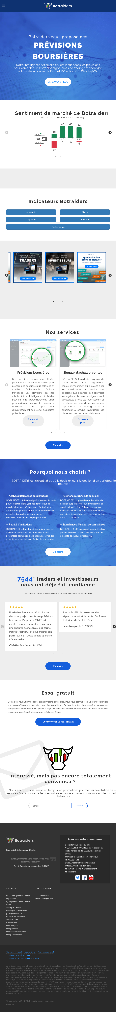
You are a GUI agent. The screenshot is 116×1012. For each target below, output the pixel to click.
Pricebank (44, 895)
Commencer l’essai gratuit (58, 721)
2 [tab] (60, 156)
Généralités (11, 922)
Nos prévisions (13, 928)
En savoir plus (58, 81)
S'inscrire (58, 445)
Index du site (12, 919)
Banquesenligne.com (44, 898)
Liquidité (31, 219)
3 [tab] (62, 301)
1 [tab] (55, 156)
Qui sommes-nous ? (14, 952)
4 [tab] (64, 432)
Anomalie (31, 212)
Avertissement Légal (46, 952)
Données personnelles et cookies (19, 958)
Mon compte (12, 925)
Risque (85, 212)
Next (109, 132)
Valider (79, 805)
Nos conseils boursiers (16, 931)
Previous (6, 132)
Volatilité (84, 219)
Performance (58, 226)
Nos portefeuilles (14, 934)
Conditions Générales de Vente (19, 955)
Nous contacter (30, 952)
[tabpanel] (58, 132)
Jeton (36, 958)
